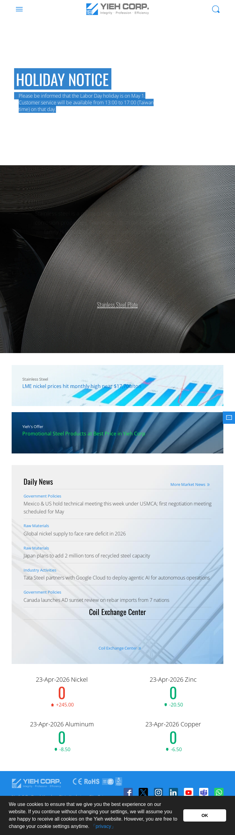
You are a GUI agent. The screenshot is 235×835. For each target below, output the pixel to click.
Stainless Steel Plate (117, 300)
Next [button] (222, 107)
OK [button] (204, 815)
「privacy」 (103, 826)
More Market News (187, 484)
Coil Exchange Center (118, 648)
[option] (117, 91)
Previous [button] (12, 107)
